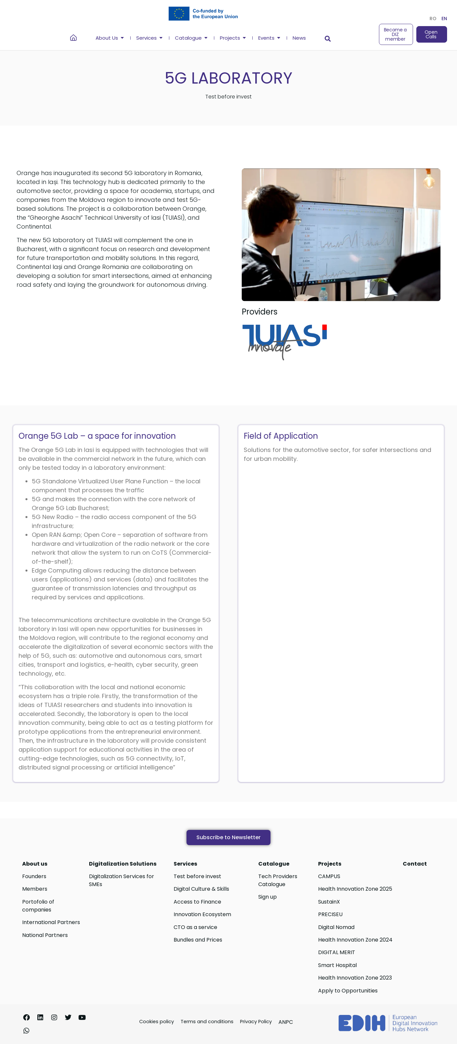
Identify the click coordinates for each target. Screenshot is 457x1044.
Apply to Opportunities (348, 990)
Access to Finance (197, 902)
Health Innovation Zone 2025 (355, 889)
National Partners (45, 935)
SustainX (329, 902)
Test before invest (197, 876)
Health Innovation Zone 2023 (355, 978)
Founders (34, 876)
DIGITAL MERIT (336, 952)
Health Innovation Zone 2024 (355, 940)
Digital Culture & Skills (201, 889)
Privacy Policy (256, 1021)
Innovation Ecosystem (202, 914)
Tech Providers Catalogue (277, 880)
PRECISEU (330, 914)
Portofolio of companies (38, 906)
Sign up (267, 897)
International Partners (51, 922)
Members (34, 889)
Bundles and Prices (198, 940)
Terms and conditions (207, 1021)
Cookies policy (156, 1021)
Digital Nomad (336, 927)
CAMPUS (329, 876)
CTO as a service (195, 927)
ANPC (285, 1022)
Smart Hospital (337, 965)
